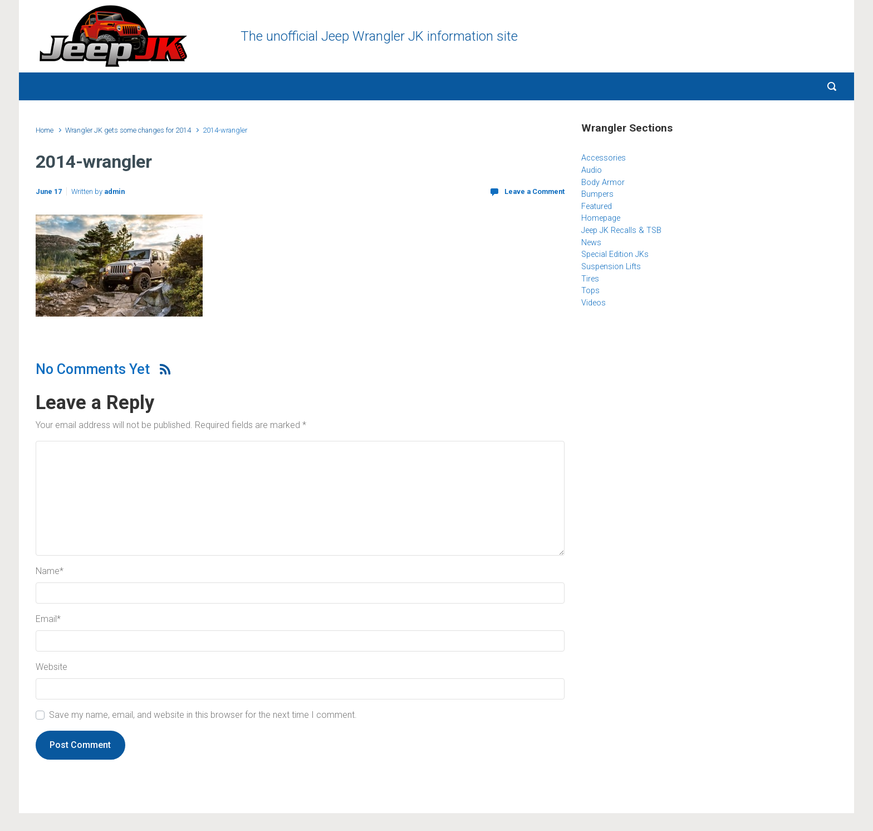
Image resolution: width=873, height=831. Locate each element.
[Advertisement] (709, 407)
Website (51, 667)
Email (48, 619)
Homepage (600, 218)
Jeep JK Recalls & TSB (621, 230)
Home (44, 130)
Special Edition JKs (615, 254)
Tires (590, 279)
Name (49, 571)
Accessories (603, 158)
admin (114, 191)
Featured (596, 206)
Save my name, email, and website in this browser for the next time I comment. (203, 714)
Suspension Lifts (611, 266)
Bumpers (597, 194)
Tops (590, 290)
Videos (593, 303)
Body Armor (603, 182)
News (591, 242)
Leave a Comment (534, 191)
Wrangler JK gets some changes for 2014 (128, 130)
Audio (591, 170)
